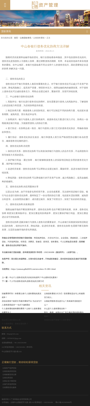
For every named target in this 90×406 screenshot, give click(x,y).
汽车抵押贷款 (13, 242)
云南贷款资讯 (25, 38)
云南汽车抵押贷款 (9, 384)
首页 (16, 38)
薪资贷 (46, 242)
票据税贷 (74, 238)
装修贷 (38, 242)
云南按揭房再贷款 (9, 371)
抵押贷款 (41, 238)
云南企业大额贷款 (9, 381)
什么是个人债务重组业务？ (55, 309)
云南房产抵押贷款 (9, 368)
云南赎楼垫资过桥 (9, 374)
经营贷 (23, 242)
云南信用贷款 (7, 378)
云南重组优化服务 (9, 387)
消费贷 (31, 242)
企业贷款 (64, 238)
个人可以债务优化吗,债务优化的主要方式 (26, 281)
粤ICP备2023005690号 (63, 402)
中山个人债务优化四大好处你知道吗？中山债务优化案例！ (33, 277)
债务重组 (54, 242)
